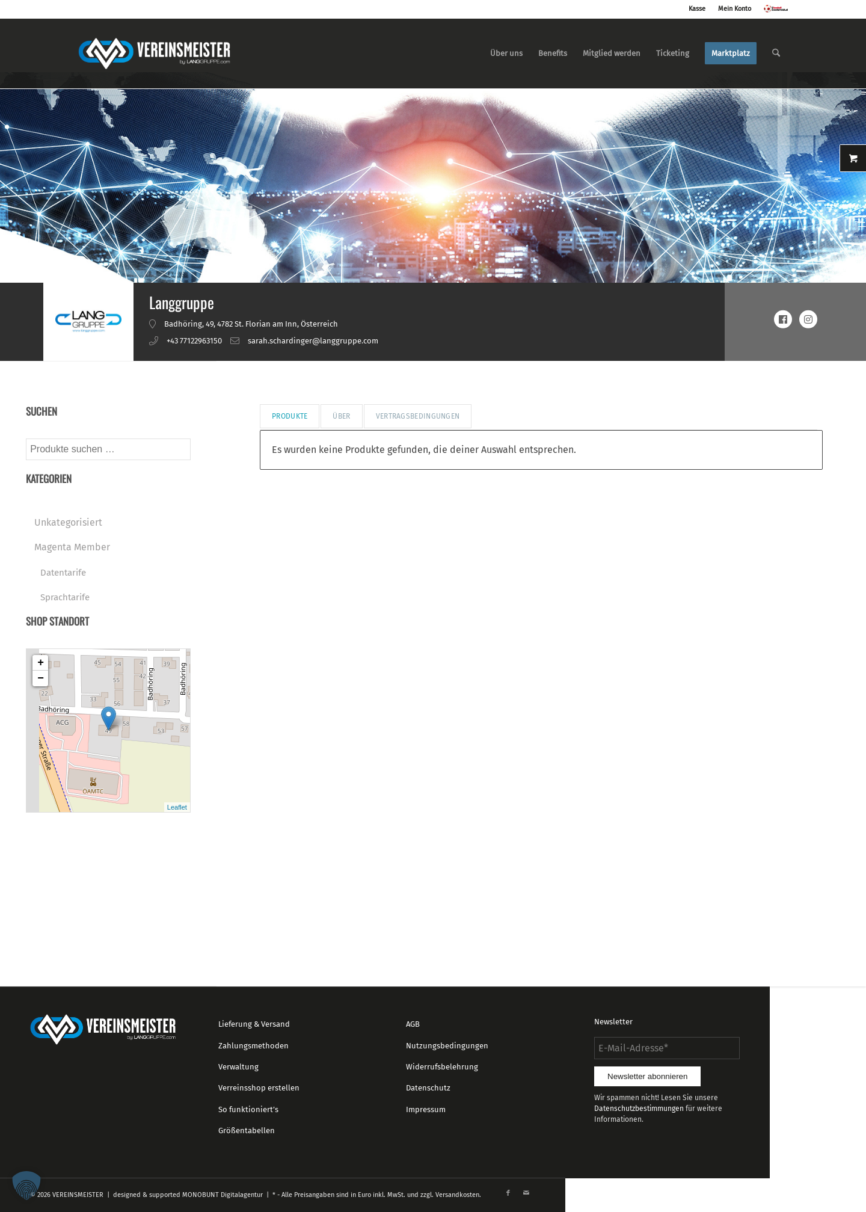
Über (341, 416)
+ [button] (40, 663)
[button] (26, 1185)
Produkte (289, 416)
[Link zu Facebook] (508, 1193)
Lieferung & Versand (254, 1024)
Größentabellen (246, 1130)
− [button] (40, 678)
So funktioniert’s (248, 1109)
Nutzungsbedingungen (447, 1045)
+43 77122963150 (194, 340)
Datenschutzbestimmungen (639, 1108)
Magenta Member (72, 547)
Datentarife (63, 572)
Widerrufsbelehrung (442, 1066)
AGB (413, 1024)
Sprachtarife (65, 597)
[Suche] (776, 53)
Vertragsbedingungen (418, 416)
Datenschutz (428, 1087)
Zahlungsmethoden (253, 1045)
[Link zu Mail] (526, 1193)
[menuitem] (506, 53)
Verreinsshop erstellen (258, 1087)
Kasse (697, 9)
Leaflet (177, 807)
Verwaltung (238, 1066)
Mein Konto (734, 9)
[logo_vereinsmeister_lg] (154, 53)
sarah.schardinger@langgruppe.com (313, 340)
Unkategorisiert (68, 522)
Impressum (426, 1109)
